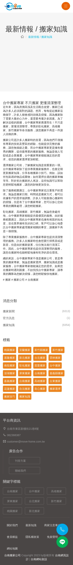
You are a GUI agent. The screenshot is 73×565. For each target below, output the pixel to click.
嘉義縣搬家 (56, 373)
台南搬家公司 (12, 555)
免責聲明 (52, 536)
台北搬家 (39, 357)
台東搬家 (55, 381)
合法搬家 (24, 388)
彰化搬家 (43, 126)
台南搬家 (33, 279)
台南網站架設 (39, 559)
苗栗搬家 (39, 365)
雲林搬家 (55, 357)
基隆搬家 (9, 357)
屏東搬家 (24, 373)
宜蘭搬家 (24, 349)
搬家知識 (9, 325)
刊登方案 (20, 460)
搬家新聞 (9, 311)
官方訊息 (9, 318)
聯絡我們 (20, 470)
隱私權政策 (32, 536)
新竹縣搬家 (41, 349)
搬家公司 (8, 139)
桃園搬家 (9, 349)
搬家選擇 (55, 388)
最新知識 (31, 525)
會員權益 (12, 536)
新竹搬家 (13, 130)
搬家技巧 (9, 396)
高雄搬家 (39, 381)
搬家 (8, 279)
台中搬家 (30, 122)
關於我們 (12, 525)
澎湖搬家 (9, 373)
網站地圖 (12, 548)
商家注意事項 (52, 525)
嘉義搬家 (9, 381)
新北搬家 (24, 357)
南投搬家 (9, 365)
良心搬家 (39, 388)
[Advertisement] (36, 63)
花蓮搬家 (9, 388)
